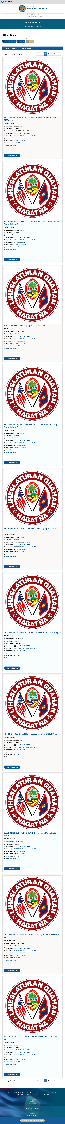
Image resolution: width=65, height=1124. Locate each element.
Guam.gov (46, 1094)
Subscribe (36, 1094)
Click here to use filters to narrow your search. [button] (32, 48)
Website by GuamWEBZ (32, 1115)
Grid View (20, 41)
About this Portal (32, 1092)
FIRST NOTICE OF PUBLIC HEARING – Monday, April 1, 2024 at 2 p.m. (32, 632)
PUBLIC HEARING (20, 138)
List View (29, 41)
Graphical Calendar (8, 41)
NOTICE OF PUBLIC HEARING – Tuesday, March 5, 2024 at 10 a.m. (31, 734)
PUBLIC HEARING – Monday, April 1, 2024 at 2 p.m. (25, 325)
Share (29, 1094)
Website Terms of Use (32, 1113)
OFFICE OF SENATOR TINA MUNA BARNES (25, 135)
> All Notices (37, 26)
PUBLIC (18, 143)
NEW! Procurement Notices (49, 1092)
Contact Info (20, 1094)
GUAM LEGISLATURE (23, 133)
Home (9, 1092)
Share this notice (11, 145)
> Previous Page (28, 26)
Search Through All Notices (32, 1121)
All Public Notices (19, 1092)
